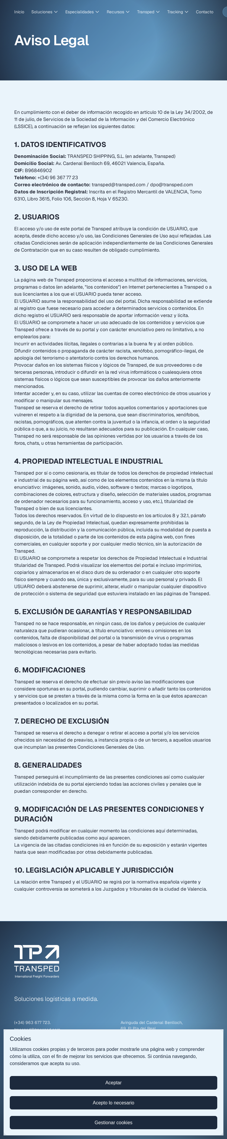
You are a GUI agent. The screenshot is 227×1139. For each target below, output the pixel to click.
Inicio (19, 11)
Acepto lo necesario (113, 1102)
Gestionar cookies (113, 1122)
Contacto (204, 11)
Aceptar (113, 1082)
